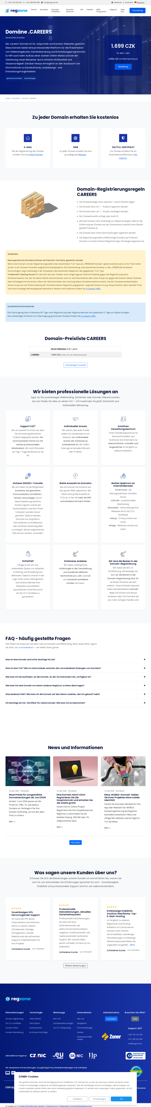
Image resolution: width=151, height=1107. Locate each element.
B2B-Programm (101, 10)
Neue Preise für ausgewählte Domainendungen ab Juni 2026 (27, 796)
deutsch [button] (139, 3)
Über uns (123, 10)
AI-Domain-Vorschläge (38, 1032)
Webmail (116, 2)
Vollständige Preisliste (75, 365)
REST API (57, 1018)
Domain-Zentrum (70, 10)
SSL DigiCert (128, 156)
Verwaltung (137, 10)
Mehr (12, 821)
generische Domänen (14, 78)
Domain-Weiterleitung (14, 1032)
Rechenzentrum (35, 1028)
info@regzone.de (49, 2)
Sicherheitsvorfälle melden (84, 1038)
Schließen (84, 1099)
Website (82, 154)
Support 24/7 (135, 1028)
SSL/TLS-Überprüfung (62, 1028)
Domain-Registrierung (14, 1018)
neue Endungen (29, 78)
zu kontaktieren (25, 647)
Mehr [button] (131, 944)
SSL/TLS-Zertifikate (13, 1023)
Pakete (90, 9)
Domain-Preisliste (56, 10)
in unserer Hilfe (93, 288)
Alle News (75, 842)
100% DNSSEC (35, 1018)
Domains (44, 9)
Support (113, 9)
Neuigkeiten (82, 1023)
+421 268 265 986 (31, 2)
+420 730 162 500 (14, 2)
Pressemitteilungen (85, 1028)
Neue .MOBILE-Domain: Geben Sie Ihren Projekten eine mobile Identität (121, 797)
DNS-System (34, 1023)
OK (122, 1099)
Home (33, 9)
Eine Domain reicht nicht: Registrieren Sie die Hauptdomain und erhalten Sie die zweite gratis (75, 798)
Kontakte (128, 2)
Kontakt (80, 1032)
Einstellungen (103, 1099)
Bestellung (123, 66)
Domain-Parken (12, 1028)
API (81, 9)
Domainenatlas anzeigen (63, 1023)
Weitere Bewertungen (75, 965)
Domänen (16, 98)
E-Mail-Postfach (35, 154)
